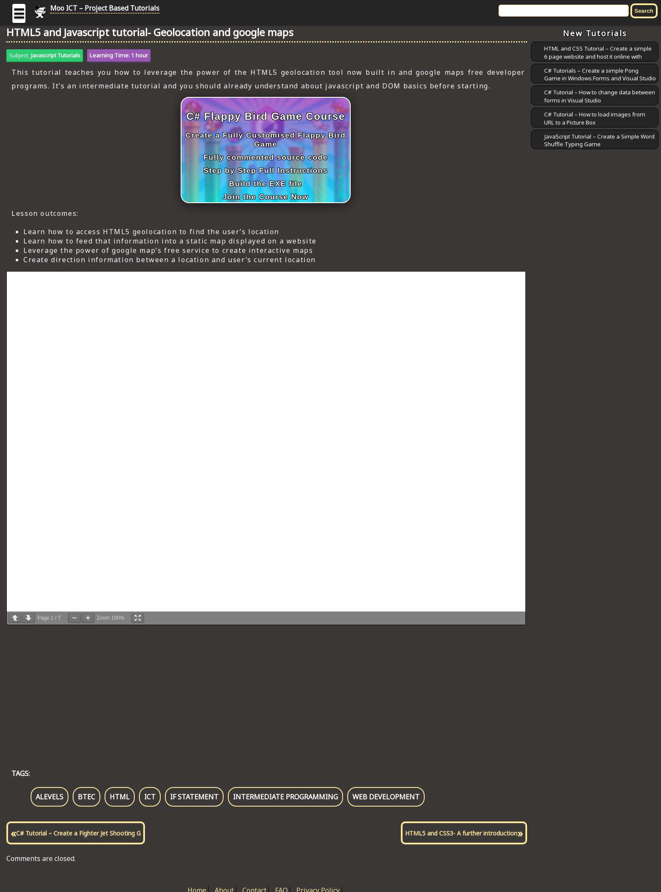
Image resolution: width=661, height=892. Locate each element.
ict (150, 796)
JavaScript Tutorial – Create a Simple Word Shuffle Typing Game (599, 140)
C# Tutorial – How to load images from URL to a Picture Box (594, 118)
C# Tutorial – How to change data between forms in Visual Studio (599, 96)
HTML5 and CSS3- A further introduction (461, 833)
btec (86, 796)
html (120, 796)
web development (386, 796)
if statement (194, 796)
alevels (49, 796)
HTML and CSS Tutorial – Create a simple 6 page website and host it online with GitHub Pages (598, 56)
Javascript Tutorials (55, 55)
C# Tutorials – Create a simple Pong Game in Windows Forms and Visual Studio (600, 74)
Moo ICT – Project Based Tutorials (104, 8)
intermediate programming (285, 796)
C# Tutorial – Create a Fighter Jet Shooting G (78, 833)
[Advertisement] (261, 688)
